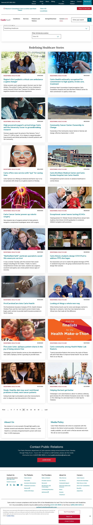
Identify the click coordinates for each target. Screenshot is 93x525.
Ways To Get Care (84, 8)
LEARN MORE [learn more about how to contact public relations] (46, 460)
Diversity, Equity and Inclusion (64, 486)
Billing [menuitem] (53, 1)
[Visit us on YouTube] (18, 485)
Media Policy (57, 422)
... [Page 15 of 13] (42, 410)
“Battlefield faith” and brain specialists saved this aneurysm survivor (23, 257)
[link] (23, 62)
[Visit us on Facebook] (7, 485)
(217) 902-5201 (39, 455)
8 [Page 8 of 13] (17, 410)
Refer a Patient (46, 478)
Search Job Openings (82, 480)
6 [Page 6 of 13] (11, 410)
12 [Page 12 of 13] (31, 410)
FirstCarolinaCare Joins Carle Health (19, 303)
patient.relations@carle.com (46, 507)
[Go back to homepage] (5, 19)
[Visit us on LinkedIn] (14, 485)
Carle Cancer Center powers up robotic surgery (20, 215)
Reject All (69, 516)
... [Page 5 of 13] (8, 410)
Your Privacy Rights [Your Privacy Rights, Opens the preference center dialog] (69, 512)
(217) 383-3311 (14, 478)
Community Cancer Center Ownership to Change (67, 126)
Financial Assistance (29, 485)
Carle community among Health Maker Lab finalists (68, 348)
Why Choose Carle (82, 483)
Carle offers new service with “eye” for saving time (23, 174)
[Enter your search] (81, 20)
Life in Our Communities (83, 485)
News (60, 489)
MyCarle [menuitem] (86, 1)
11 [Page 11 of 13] (27, 410)
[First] (3, 410)
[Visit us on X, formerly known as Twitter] (11, 485)
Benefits (79, 488)
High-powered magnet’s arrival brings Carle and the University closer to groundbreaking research (22, 127)
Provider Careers (46, 480)
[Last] (46, 410)
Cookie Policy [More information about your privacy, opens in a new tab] (10, 516)
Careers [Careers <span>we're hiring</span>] (63, 20)
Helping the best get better (61, 390)
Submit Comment (11, 482)
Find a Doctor (28, 478)
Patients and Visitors (36, 20)
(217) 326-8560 (55, 505)
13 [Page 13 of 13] (34, 410)
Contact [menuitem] (79, 1)
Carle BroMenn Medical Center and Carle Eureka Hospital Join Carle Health (67, 174)
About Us (9, 422)
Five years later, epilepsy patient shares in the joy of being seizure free (23, 348)
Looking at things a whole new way (65, 303)
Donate (61, 492)
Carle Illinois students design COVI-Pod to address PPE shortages (68, 257)
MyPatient (45, 492)
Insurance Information (30, 483)
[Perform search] (89, 20)
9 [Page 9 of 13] (20, 410)
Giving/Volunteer (50, 19)
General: (8, 2)
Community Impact (64, 483)
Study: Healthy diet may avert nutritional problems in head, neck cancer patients (21, 391)
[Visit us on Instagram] (21, 485)
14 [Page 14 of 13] (38, 410)
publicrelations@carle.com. (60, 455)
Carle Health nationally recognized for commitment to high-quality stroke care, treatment (67, 81)
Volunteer (62, 494)
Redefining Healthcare (12, 76)
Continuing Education (47, 489)
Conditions (16, 19)
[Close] (90, 516)
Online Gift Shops (29, 491)
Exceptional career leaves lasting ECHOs (67, 214)
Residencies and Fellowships (46, 486)
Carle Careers (80, 478)
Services (26, 19)
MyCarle (27, 488)
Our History (62, 480)
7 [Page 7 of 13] (14, 410)
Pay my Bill (27, 480)
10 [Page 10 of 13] (23, 410)
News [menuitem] (47, 1)
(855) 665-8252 (76, 505)
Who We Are (62, 478)
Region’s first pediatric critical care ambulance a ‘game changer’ (23, 80)
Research (44, 483)
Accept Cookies (69, 521)
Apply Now (80, 491)
